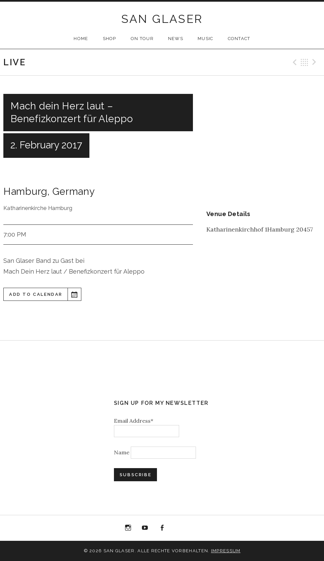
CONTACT (239, 38)
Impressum (226, 550)
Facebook (162, 528)
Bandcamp (196, 528)
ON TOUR (142, 38)
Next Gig (315, 62)
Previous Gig (293, 62)
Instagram (128, 528)
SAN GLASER (162, 19)
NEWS (175, 38)
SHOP (109, 38)
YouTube (145, 528)
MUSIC (205, 38)
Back (304, 62)
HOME (81, 38)
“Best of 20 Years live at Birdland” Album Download (179, 529)
